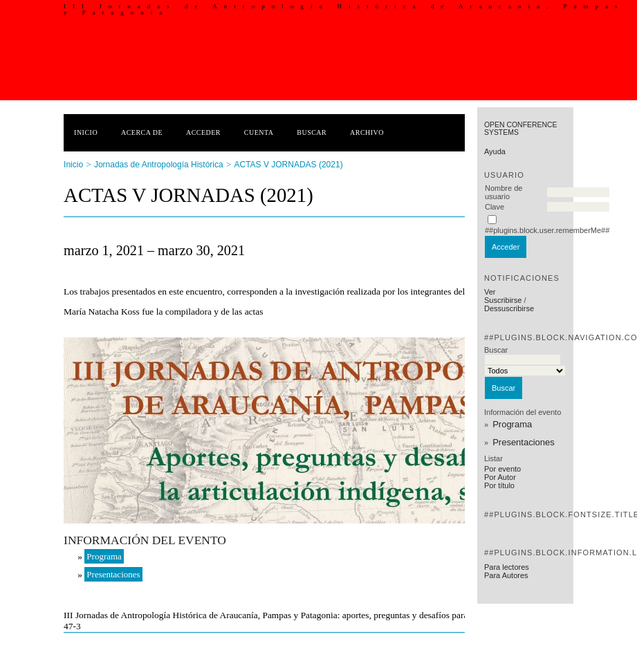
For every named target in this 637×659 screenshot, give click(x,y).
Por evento (502, 469)
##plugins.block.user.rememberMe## (547, 230)
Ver (490, 292)
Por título (499, 485)
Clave (494, 207)
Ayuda (495, 151)
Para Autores (506, 575)
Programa (512, 424)
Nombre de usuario (503, 192)
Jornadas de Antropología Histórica (158, 164)
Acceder (203, 132)
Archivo (367, 132)
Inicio (86, 132)
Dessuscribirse (509, 308)
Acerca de (142, 132)
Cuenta (259, 132)
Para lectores (506, 567)
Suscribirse (502, 300)
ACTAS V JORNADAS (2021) (288, 164)
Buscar (311, 132)
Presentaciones (523, 442)
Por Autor (500, 477)
